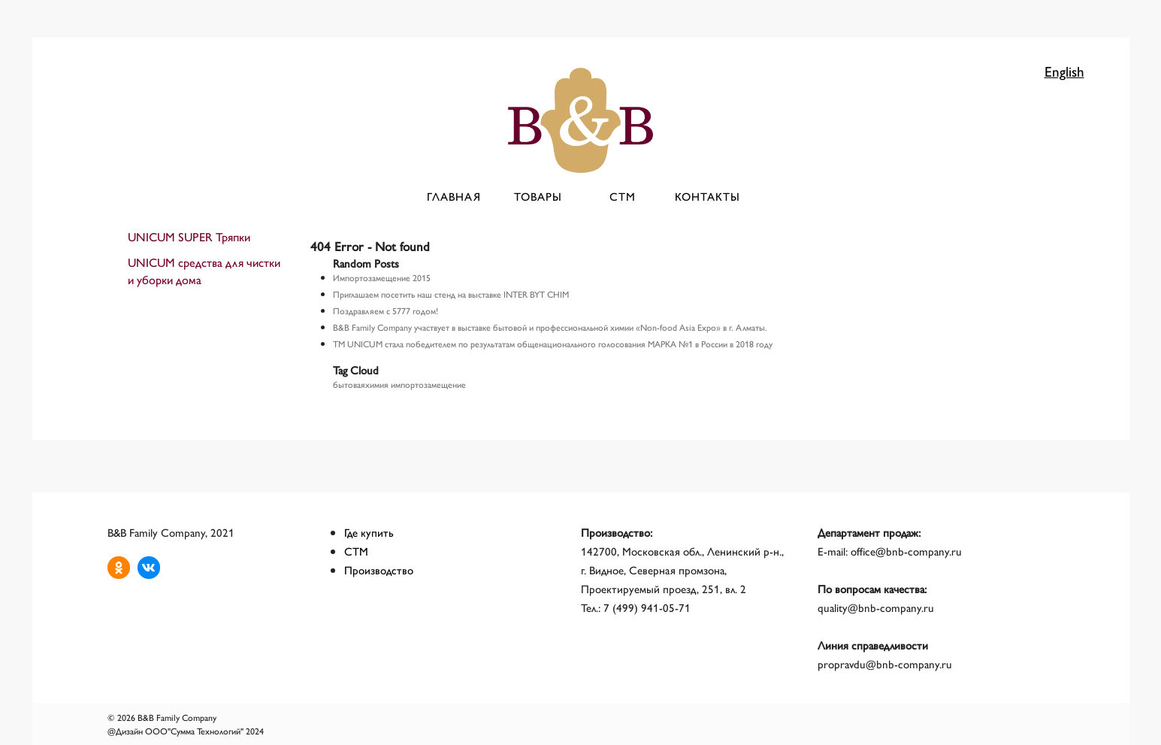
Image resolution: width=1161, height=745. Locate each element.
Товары (538, 196)
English (1064, 70)
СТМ (622, 196)
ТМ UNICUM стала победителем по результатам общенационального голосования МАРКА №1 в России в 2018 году (552, 343)
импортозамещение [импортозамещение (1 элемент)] (428, 384)
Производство (378, 569)
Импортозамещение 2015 (382, 277)
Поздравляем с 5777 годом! (385, 310)
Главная (454, 196)
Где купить (369, 532)
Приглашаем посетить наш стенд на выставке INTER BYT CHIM (451, 294)
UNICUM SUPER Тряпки (189, 236)
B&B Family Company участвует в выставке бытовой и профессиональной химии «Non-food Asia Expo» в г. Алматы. (550, 327)
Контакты (707, 196)
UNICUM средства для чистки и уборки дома (204, 270)
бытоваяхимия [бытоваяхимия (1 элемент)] (361, 384)
